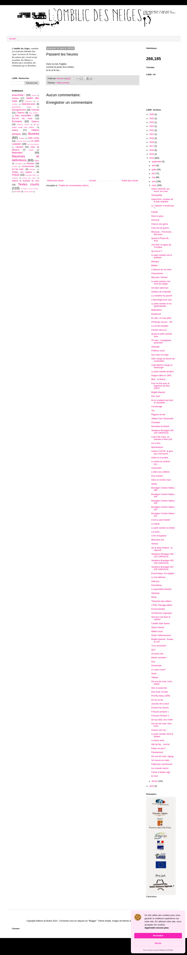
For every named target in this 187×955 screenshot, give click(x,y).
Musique (30, 163)
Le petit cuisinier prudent (162, 371)
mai (154, 177)
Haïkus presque (63, 83)
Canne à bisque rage (160, 772)
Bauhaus (28, 101)
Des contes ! (34, 113)
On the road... (18, 169)
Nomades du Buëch (160, 426)
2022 (152, 130)
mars (154, 185)
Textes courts (28, 184)
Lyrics (31, 150)
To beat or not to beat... (30, 189)
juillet (154, 169)
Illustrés (33, 133)
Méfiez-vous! (157, 631)
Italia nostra (33, 138)
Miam (37, 161)
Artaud (33, 95)
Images (21, 138)
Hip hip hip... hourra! (160, 744)
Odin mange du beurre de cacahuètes (163, 359)
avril (154, 181)
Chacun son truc (158, 730)
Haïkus (15, 130)
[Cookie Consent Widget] (158, 931)
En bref (154, 776)
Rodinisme (156, 314)
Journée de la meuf (160, 704)
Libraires (19, 147)
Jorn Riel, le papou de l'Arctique (161, 246)
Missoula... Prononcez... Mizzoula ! (162, 233)
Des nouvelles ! (24, 115)
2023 (152, 126)
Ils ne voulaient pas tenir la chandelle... (162, 401)
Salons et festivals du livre (25, 181)
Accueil (12, 39)
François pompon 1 (160, 712)
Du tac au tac (157, 700)
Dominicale (156, 665)
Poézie (15, 174)
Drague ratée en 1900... (162, 375)
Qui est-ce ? (156, 251)
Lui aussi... (156, 532)
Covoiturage (156, 406)
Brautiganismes (19, 110)
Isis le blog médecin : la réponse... (162, 549)
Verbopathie (156, 195)
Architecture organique (161, 613)
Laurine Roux (21, 141)
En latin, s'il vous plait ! (161, 318)
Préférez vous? (158, 351)
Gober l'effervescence (161, 635)
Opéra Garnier (157, 627)
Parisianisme (157, 752)
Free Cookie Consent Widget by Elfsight (158, 950)
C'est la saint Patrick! (160, 520)
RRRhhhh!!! (156, 310)
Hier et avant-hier (159, 688)
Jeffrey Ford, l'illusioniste (162, 418)
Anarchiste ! (18, 95)
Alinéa (154, 484)
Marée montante (158, 657)
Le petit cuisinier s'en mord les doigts (160, 282)
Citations (20, 113)
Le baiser (155, 524)
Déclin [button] (158, 943)
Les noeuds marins (159, 768)
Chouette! (155, 422)
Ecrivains (17, 121)
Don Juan (155, 396)
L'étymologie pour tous (161, 300)
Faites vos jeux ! (158, 748)
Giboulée (155, 347)
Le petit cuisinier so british (163, 528)
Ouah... (154, 673)
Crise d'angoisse (158, 536)
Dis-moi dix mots (22, 118)
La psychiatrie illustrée (161, 589)
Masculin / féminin (159, 277)
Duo (153, 661)
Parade (154, 212)
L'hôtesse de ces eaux (161, 269)
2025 (152, 118)
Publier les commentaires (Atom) (74, 185)
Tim (153, 410)
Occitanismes (28, 166)
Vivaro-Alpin (28, 191)
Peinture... (32, 169)
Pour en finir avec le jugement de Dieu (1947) (160, 386)
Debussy (155, 581)
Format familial (158, 609)
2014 (152, 158)
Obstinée (155, 593)
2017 (152, 146)
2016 (152, 150)
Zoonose (155, 220)
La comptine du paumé (161, 296)
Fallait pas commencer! (161, 764)
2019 (152, 138)
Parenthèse (156, 585)
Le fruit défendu (158, 577)
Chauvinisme (157, 273)
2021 (152, 134)
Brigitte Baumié (158, 392)
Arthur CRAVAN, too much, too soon (160, 190)
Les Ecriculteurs (33, 144)
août (154, 165)
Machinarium (157, 447)
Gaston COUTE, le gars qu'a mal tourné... (162, 452)
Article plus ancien (130, 180)
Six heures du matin (160, 760)
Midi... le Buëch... (159, 379)
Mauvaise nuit (157, 540)
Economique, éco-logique (162, 573)
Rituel (154, 597)
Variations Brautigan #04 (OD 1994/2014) (162, 555)
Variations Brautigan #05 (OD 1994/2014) (162, 431)
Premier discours (159, 330)
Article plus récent (55, 180)
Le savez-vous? (158, 669)
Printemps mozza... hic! (162, 322)
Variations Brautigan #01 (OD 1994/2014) (162, 568)
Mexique (155, 261)
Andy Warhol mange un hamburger (162, 366)
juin (154, 173)
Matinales (17, 152)
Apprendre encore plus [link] (156, 927)
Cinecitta (35, 110)
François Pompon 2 (160, 715)
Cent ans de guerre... (161, 228)
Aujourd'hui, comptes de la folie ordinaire (162, 200)
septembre (157, 161)
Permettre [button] (158, 935)
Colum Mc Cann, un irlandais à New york (161, 438)
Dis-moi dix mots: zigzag (162, 756)
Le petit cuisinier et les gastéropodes (161, 304)
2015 (152, 154)
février (155, 781)
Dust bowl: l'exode (159, 692)
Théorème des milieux (161, 601)
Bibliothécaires (28, 104)
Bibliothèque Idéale (21, 107)
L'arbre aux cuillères (160, 472)
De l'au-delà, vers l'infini (162, 720)
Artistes (15, 98)
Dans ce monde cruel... (161, 480)
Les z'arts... (156, 443)
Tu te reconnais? (158, 646)
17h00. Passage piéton (161, 605)
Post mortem (157, 476)
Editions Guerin (23, 124)
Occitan (15, 166)
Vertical (154, 544)
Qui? (153, 650)
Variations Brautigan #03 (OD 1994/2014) (162, 561)
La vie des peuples (159, 326)
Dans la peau (157, 216)
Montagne (19, 163)
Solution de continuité (161, 292)
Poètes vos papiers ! (23, 172)
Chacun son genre (159, 224)
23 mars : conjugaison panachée (161, 341)
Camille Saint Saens (160, 623)
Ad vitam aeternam (159, 288)
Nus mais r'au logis (159, 355)
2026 (152, 114)
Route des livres (29, 178)
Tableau (154, 677)
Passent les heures (160, 707)
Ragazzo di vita (158, 414)
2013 (152, 786)
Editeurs (35, 121)
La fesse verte (157, 740)
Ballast (154, 265)
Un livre (17, 191)
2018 (152, 142)
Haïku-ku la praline (159, 457)
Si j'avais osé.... (158, 654)
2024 (152, 122)
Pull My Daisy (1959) (160, 696)
